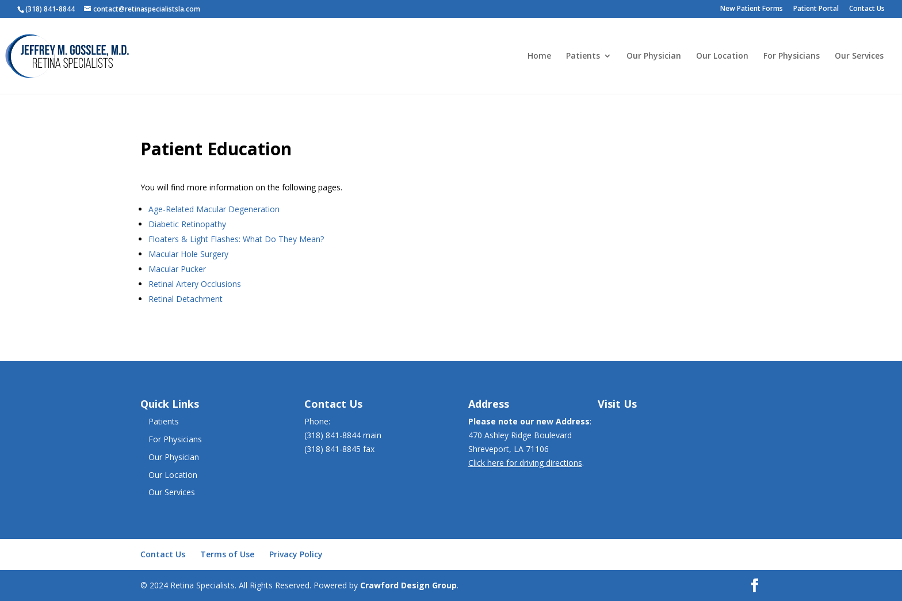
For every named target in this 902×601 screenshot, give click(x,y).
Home (539, 56)
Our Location (722, 56)
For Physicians (791, 56)
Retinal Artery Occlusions (194, 283)
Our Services (859, 56)
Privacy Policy (296, 554)
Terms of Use (227, 554)
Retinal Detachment (185, 298)
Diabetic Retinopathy (187, 224)
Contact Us (867, 9)
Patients (583, 56)
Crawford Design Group (408, 585)
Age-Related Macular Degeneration (214, 209)
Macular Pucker (177, 268)
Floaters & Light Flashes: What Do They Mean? (236, 238)
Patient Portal (816, 9)
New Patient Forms (751, 9)
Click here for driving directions (525, 462)
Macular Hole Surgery (188, 253)
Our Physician (653, 56)
